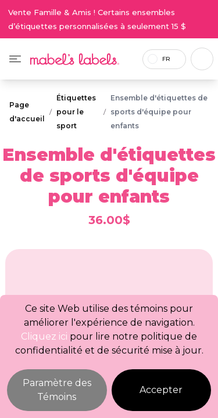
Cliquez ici (44, 336)
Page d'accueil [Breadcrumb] (27, 111)
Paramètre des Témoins (57, 389)
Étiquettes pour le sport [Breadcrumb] (76, 111)
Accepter (161, 389)
